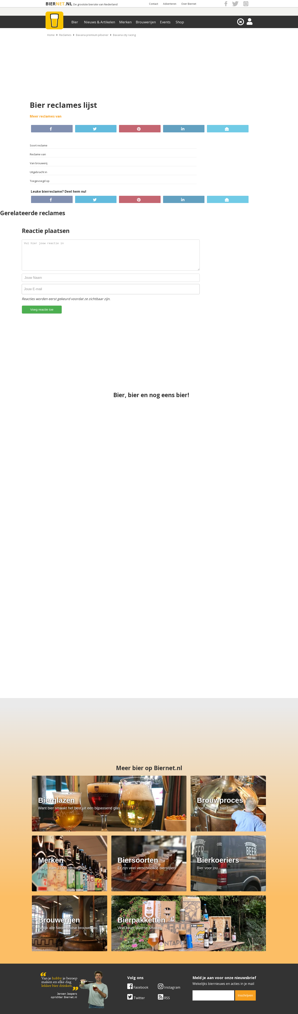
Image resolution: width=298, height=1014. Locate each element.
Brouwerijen (146, 22)
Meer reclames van (45, 116)
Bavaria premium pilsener (92, 35)
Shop (180, 22)
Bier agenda (122, 972)
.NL (68, 4)
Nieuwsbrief (194, 972)
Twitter (136, 924)
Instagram (169, 914)
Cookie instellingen (55, 972)
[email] (213, 922)
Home (51, 35)
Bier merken (122, 953)
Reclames (65, 35)
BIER (51, 4)
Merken (125, 22)
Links (189, 962)
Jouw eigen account (200, 967)
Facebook (137, 914)
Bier (74, 22)
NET (60, 4)
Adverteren (169, 4)
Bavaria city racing (124, 35)
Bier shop (120, 967)
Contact (153, 4)
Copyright (193, 958)
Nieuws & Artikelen (99, 22)
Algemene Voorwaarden (204, 953)
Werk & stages (51, 962)
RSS (164, 924)
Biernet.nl (124, 1010)
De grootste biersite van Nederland (95, 4)
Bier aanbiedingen (127, 958)
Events (165, 22)
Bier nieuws (122, 962)
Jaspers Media (170, 1010)
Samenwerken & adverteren (62, 967)
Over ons (47, 953)
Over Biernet (188, 4)
